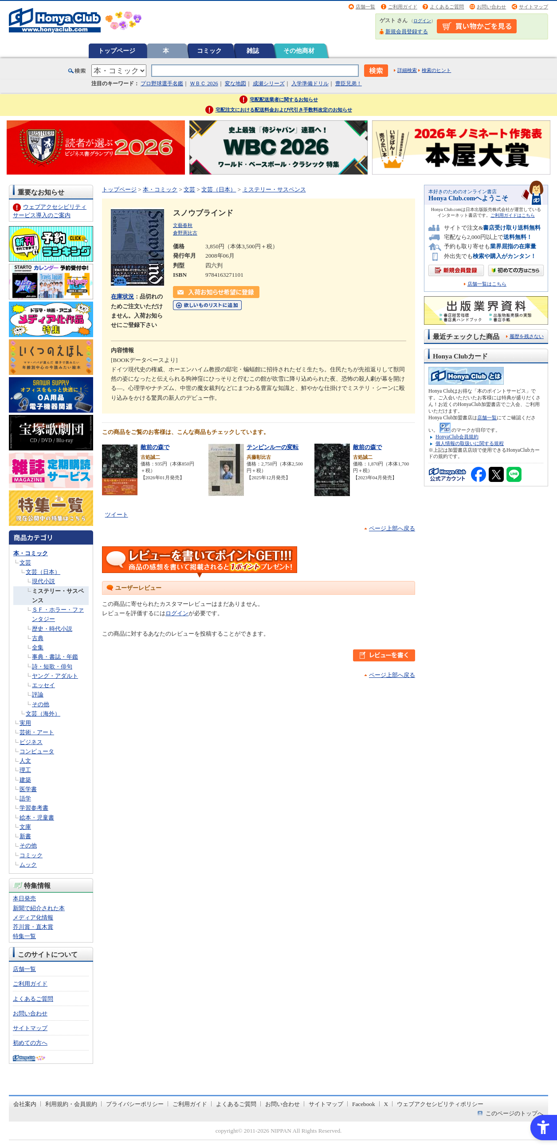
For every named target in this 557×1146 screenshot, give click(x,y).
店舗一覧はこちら (486, 284)
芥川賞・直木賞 (33, 926)
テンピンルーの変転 (272, 447)
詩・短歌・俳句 (52, 666)
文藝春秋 (182, 225)
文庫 (25, 827)
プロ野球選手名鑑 (162, 83)
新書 (25, 836)
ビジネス (31, 742)
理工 (25, 770)
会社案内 (24, 1104)
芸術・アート (37, 732)
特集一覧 (24, 936)
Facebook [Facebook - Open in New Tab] (363, 1104)
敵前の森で (155, 447)
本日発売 (24, 898)
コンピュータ (37, 751)
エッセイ (43, 685)
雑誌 (253, 50)
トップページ (116, 50)
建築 (25, 779)
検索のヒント (436, 70)
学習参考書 (34, 807)
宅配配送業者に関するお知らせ (284, 99)
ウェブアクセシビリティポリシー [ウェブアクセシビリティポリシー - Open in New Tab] (440, 1104)
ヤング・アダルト (55, 675)
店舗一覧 (365, 6)
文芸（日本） (43, 572)
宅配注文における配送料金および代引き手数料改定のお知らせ (284, 109)
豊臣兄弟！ (348, 83)
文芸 (25, 562)
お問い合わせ (491, 6)
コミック (209, 50)
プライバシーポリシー (135, 1104)
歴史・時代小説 (52, 628)
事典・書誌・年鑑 (55, 656)
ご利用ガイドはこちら (512, 215)
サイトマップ (533, 6)
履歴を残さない (527, 336)
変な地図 (235, 83)
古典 (37, 638)
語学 (25, 798)
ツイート (116, 514)
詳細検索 (407, 70)
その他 (40, 704)
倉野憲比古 (185, 232)
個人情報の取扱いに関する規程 (469, 443)
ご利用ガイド (402, 6)
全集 (37, 647)
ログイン (422, 20)
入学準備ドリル (310, 83)
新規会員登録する (406, 31)
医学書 (28, 789)
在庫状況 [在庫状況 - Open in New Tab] (122, 296)
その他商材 (298, 50)
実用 (25, 723)
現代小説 (43, 581)
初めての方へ (30, 1042)
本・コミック (30, 553)
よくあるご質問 (447, 6)
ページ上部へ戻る (392, 528)
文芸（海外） (43, 713)
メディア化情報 (33, 917)
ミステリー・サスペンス (274, 189)
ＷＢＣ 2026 (204, 83)
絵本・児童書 (37, 817)
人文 (25, 760)
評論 (37, 694)
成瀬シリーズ (269, 83)
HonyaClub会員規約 (457, 436)
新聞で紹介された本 (39, 908)
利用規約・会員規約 (71, 1104)
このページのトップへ (514, 1113)
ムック (28, 864)
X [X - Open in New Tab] (386, 1104)
